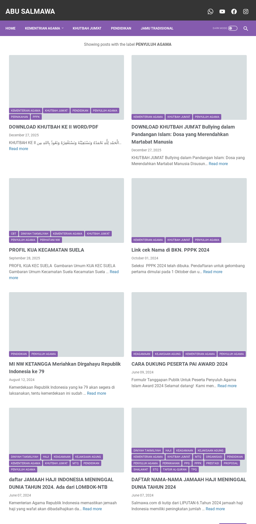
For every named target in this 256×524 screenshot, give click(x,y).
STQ (116, 416)
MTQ (41, 409)
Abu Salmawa (33, 6)
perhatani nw (21, 210)
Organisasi (140, 397)
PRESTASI (122, 409)
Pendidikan (124, 20)
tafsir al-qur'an (135, 416)
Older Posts (153, 487)
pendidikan (19, 83)
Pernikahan (69, 83)
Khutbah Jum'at (90, 20)
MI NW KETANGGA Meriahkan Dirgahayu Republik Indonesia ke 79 (45, 326)
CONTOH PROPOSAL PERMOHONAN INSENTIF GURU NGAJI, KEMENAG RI (214, 164)
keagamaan (102, 303)
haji (46, 397)
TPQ (154, 416)
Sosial (216, 312)
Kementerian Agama (25, 77)
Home (14, 20)
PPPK (14, 90)
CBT (13, 197)
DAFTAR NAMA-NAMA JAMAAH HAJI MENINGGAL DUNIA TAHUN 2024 (129, 433)
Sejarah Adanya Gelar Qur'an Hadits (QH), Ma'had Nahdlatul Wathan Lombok (216, 200)
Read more (62, 129)
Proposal (141, 409)
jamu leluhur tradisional (206, 321)
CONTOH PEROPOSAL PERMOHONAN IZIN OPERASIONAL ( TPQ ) (210, 236)
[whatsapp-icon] (206, 6)
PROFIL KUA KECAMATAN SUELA (46, 220)
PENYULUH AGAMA (44, 83)
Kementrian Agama (46, 20)
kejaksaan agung (128, 303)
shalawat (101, 416)
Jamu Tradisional (160, 20)
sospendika (201, 415)
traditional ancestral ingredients (213, 349)
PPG (97, 409)
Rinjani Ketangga (206, 407)
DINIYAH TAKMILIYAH (34, 197)
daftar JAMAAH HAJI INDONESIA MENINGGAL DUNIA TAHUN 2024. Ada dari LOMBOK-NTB (46, 433)
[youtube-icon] (218, 6)
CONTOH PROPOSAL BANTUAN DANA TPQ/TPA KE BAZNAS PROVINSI (214, 86)
